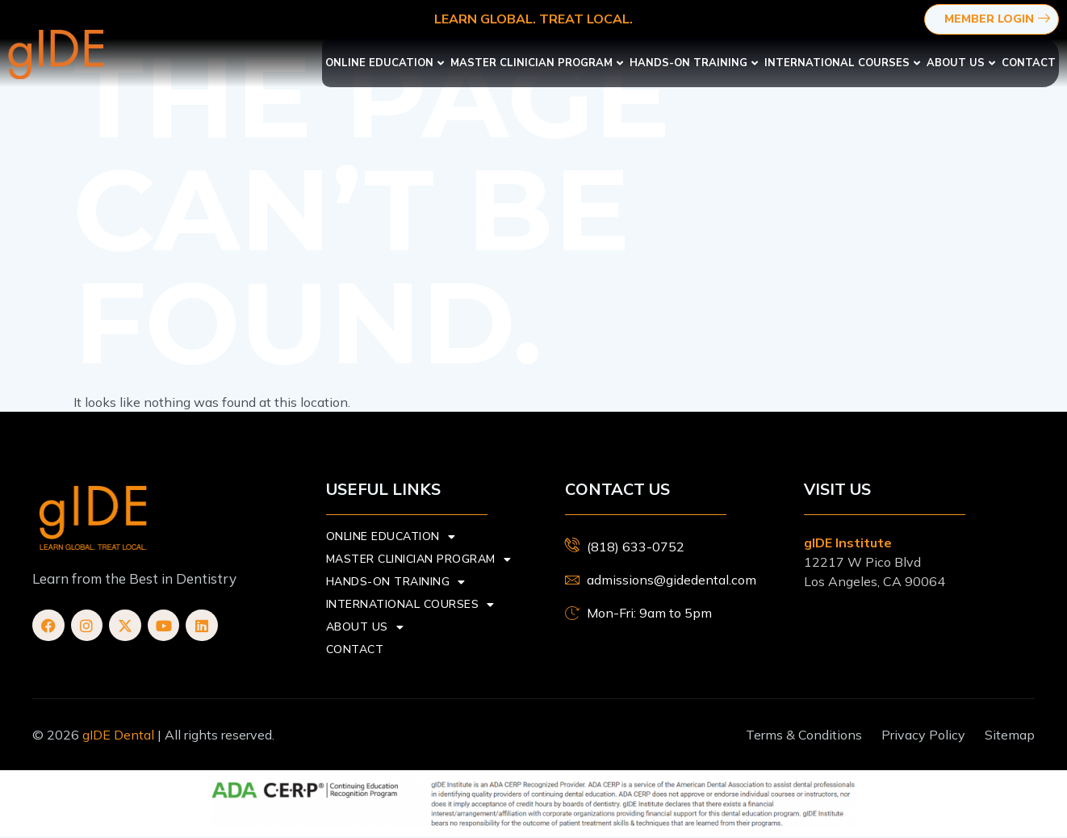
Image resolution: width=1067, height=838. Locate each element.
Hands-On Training (694, 63)
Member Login (999, 20)
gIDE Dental (118, 735)
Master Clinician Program (536, 63)
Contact (1029, 63)
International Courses (842, 63)
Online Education (384, 63)
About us (961, 63)
